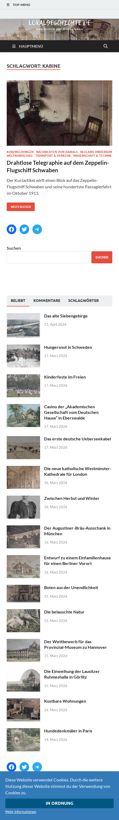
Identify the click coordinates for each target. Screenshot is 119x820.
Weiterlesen (19, 206)
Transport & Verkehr (53, 156)
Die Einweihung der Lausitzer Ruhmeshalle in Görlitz (72, 674)
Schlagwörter (83, 300)
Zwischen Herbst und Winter (71, 498)
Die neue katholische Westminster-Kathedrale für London (78, 471)
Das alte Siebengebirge (66, 315)
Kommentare (46, 300)
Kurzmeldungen (20, 152)
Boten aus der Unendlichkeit (71, 587)
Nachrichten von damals (57, 152)
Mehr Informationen (20, 812)
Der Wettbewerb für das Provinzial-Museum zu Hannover (75, 644)
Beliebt (18, 300)
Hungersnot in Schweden (68, 347)
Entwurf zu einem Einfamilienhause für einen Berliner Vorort (77, 560)
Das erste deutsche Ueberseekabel (77, 438)
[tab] (18, 300)
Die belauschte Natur (64, 611)
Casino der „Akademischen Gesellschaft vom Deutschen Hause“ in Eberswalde (71, 412)
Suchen (14, 247)
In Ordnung (59, 803)
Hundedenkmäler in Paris (68, 730)
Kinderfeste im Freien (65, 376)
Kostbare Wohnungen (65, 700)
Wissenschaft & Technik (92, 156)
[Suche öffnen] (106, 46)
